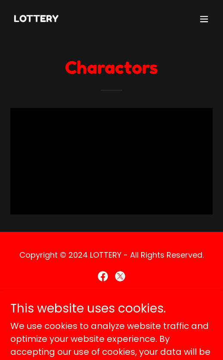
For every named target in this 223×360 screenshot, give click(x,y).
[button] (204, 19)
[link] (36, 19)
